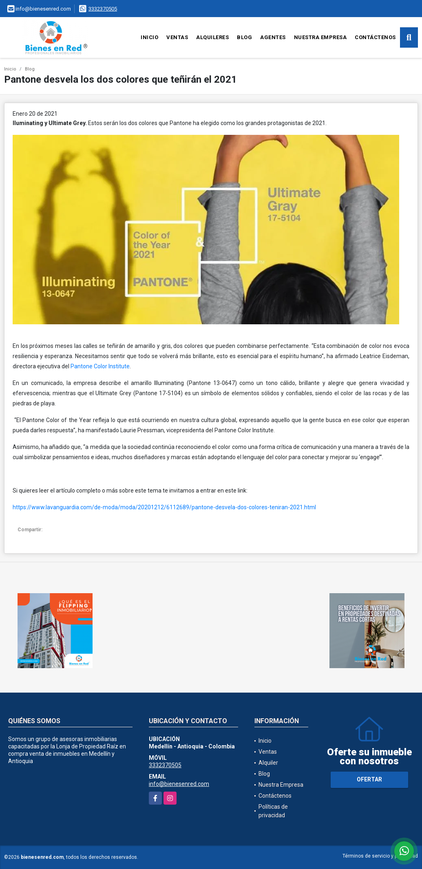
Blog (244, 37)
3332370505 (102, 9)
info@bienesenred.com (179, 784)
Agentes (273, 37)
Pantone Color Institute (100, 366)
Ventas (177, 37)
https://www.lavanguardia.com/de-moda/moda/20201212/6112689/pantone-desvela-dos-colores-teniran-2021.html (164, 507)
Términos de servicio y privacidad (380, 856)
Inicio (149, 37)
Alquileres (212, 37)
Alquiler (268, 762)
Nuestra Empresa (320, 37)
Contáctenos (375, 37)
